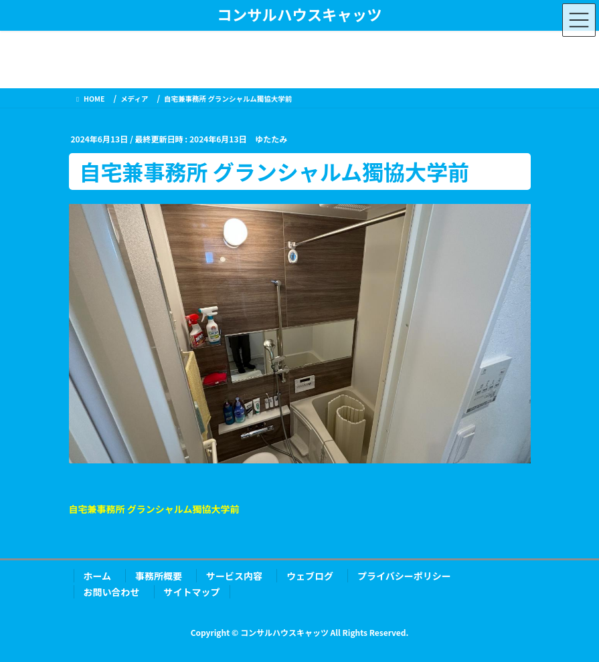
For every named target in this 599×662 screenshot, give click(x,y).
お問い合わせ (112, 591)
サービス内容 (234, 575)
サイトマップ (192, 591)
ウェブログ (309, 575)
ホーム (98, 575)
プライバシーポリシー (404, 575)
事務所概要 (158, 575)
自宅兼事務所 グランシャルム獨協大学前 (154, 509)
